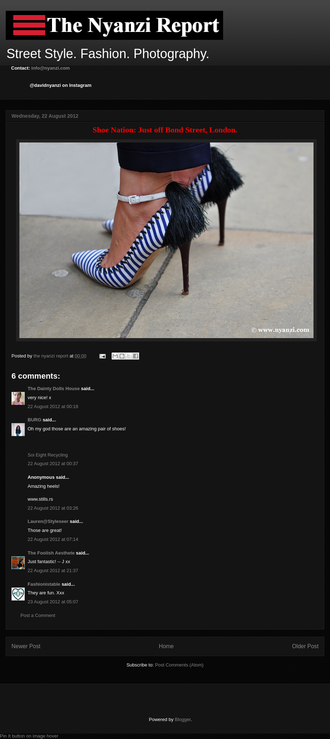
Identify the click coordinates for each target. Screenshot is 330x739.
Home (166, 646)
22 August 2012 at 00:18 (53, 406)
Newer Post (26, 646)
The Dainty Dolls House (54, 388)
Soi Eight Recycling (48, 455)
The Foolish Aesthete (51, 553)
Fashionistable (44, 584)
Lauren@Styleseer (48, 521)
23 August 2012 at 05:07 (53, 601)
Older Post (305, 646)
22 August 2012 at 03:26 (53, 508)
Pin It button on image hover (29, 736)
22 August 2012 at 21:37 (53, 570)
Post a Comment (37, 615)
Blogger (182, 719)
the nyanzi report (51, 356)
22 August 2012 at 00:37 (53, 463)
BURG (34, 419)
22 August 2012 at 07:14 (53, 539)
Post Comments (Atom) (179, 665)
